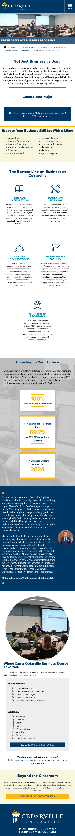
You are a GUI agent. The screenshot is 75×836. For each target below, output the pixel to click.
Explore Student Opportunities (37, 796)
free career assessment (54, 113)
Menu (70, 6)
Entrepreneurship (16, 154)
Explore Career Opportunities (37, 744)
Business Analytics (17, 144)
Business (25, 50)
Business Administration (19, 141)
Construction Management (20, 147)
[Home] (5, 47)
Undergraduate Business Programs (46, 50)
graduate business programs (28, 760)
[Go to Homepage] (18, 9)
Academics (14, 47)
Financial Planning (49, 138)
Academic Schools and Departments (36, 47)
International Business (51, 141)
